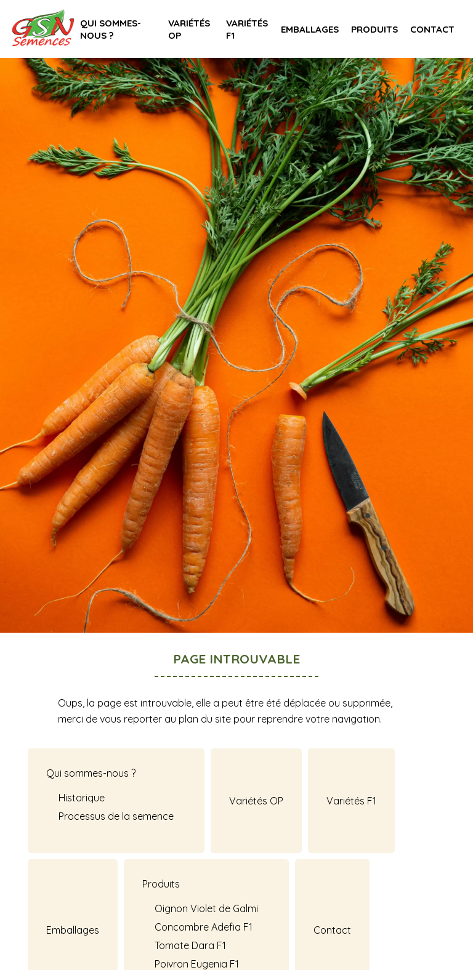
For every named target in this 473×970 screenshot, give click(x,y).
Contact (432, 29)
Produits (374, 29)
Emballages (310, 29)
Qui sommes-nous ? (110, 29)
